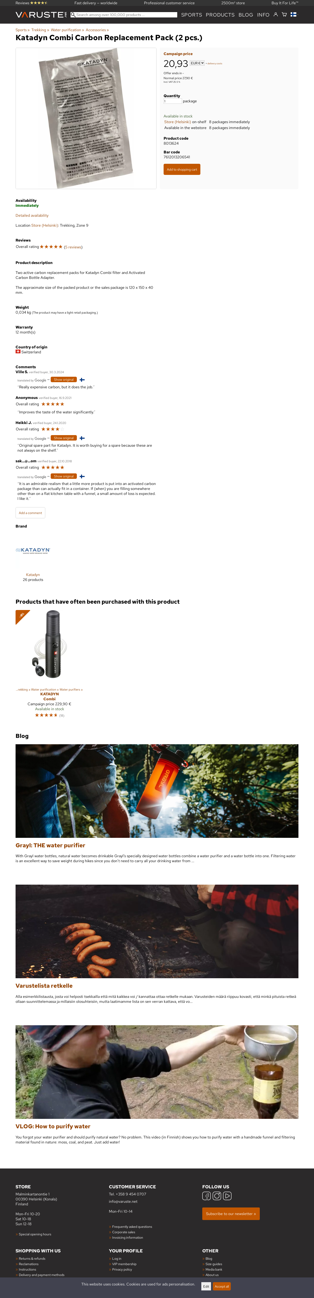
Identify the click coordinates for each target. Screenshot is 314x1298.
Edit (206, 1286)
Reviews (32, 2)
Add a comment (30, 513)
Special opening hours (35, 1234)
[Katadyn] (33, 561)
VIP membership (124, 1264)
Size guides (214, 1264)
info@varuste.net (123, 1201)
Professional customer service (169, 2)
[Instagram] (217, 1196)
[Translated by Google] (31, 379)
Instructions (27, 1269)
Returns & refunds (32, 1258)
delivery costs (214, 63)
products (220, 15)
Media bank (214, 1269)
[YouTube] (227, 1196)
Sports (191, 15)
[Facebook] (206, 1196)
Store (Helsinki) (177, 121)
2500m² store (233, 2)
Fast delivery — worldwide (95, 2)
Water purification (67, 29)
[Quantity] (173, 101)
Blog (209, 1258)
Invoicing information (127, 1237)
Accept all (222, 1286)
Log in (116, 1258)
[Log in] (275, 14)
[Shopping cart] (284, 15)
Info (263, 15)
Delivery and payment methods (41, 1274)
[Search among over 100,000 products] (124, 15)
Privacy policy (122, 1269)
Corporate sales (123, 1232)
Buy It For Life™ (285, 2)
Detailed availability (32, 215)
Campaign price (178, 53)
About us (212, 1274)
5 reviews (73, 247)
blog (246, 15)
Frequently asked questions (132, 1226)
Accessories (97, 29)
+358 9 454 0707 (131, 1194)
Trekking (40, 29)
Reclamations (28, 1264)
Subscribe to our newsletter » (231, 1213)
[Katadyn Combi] (49, 666)
